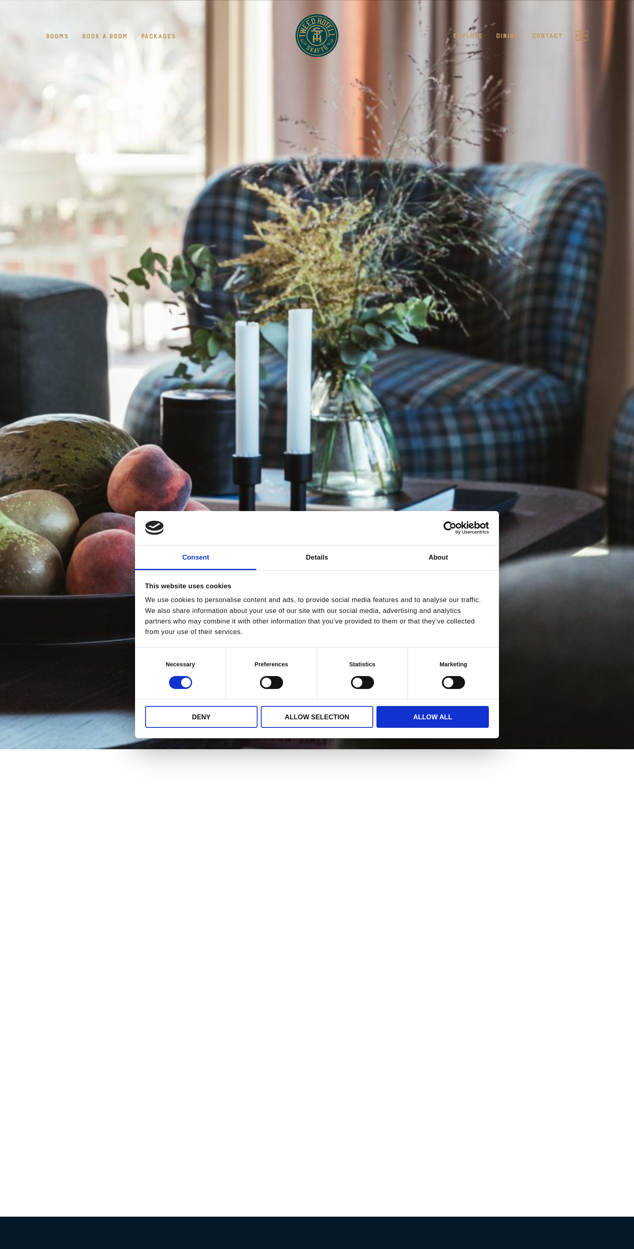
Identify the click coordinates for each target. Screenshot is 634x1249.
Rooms (57, 36)
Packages (158, 36)
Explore (467, 35)
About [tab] (438, 556)
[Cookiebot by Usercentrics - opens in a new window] (453, 528)
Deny (201, 717)
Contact (547, 35)
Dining (507, 35)
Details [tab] (317, 556)
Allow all (432, 717)
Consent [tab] (195, 556)
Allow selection (317, 717)
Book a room (104, 36)
